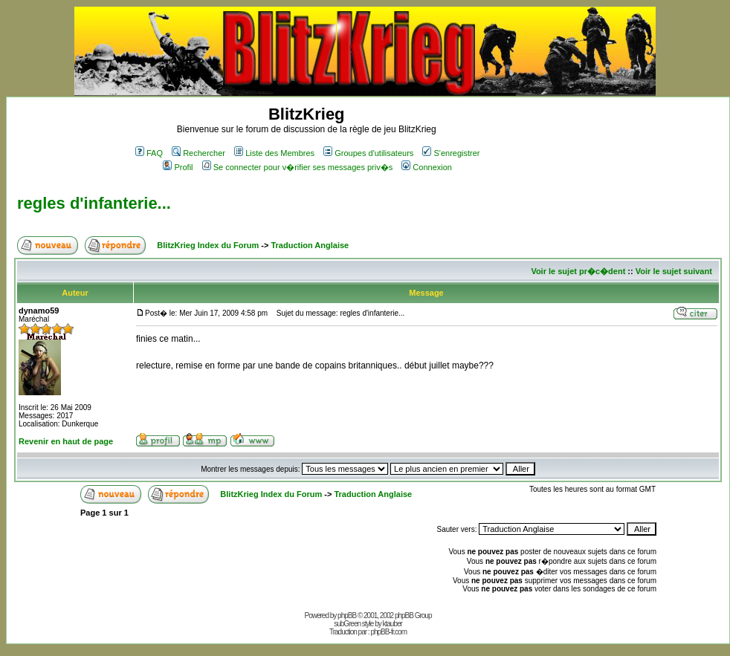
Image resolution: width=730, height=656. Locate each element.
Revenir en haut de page (66, 441)
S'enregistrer (450, 153)
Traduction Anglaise (310, 245)
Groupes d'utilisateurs (368, 153)
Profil (178, 167)
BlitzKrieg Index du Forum (208, 245)
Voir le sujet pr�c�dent (578, 271)
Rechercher (198, 153)
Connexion (426, 167)
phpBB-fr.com (388, 632)
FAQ (149, 153)
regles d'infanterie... (94, 203)
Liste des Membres (274, 153)
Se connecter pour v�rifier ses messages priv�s (297, 167)
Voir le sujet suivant (674, 271)
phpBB (346, 615)
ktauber (392, 624)
